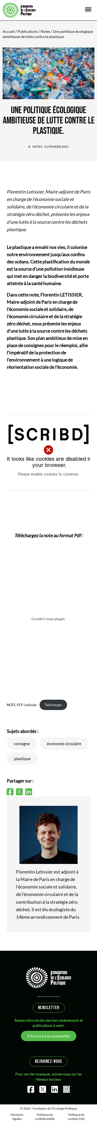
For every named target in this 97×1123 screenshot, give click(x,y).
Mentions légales (16, 1117)
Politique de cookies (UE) (76, 1117)
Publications (28, 31)
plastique (22, 758)
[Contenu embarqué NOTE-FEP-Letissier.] (48, 618)
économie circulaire (64, 743)
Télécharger (53, 705)
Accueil (9, 31)
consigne (22, 743)
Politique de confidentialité (45, 1117)
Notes (45, 31)
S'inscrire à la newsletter (48, 1035)
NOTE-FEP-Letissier (22, 705)
